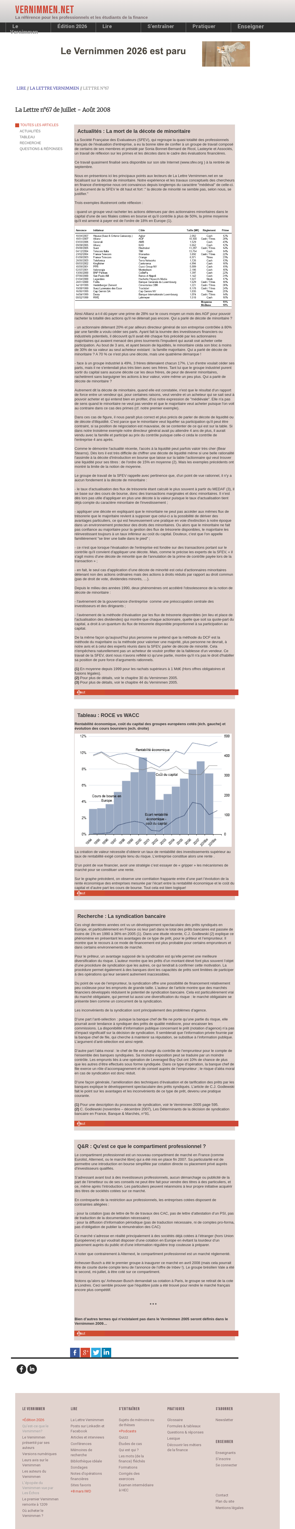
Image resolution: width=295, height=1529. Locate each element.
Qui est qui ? (129, 1450)
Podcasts (128, 1431)
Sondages (79, 1467)
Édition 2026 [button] (72, 26)
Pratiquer (204, 26)
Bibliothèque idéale (86, 1461)
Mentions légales (229, 1508)
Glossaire (175, 1420)
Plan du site (225, 1501)
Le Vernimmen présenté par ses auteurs (36, 1442)
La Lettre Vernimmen (54, 88)
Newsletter (224, 1420)
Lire (107, 26)
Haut (81, 692)
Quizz (123, 1437)
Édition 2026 (34, 1420)
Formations (128, 1467)
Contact (222, 1495)
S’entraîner (161, 26)
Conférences (81, 1444)
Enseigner (251, 26)
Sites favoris (81, 1485)
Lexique (173, 1438)
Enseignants (226, 1453)
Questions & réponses (185, 1432)
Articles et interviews (87, 1437)
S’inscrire (223, 1459)
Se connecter (226, 1465)
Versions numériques (39, 1454)
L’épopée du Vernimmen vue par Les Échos (37, 1488)
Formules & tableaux (183, 1426)
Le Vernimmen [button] (24, 27)
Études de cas (130, 1444)
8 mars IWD (82, 1491)
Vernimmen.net (44, 10)
